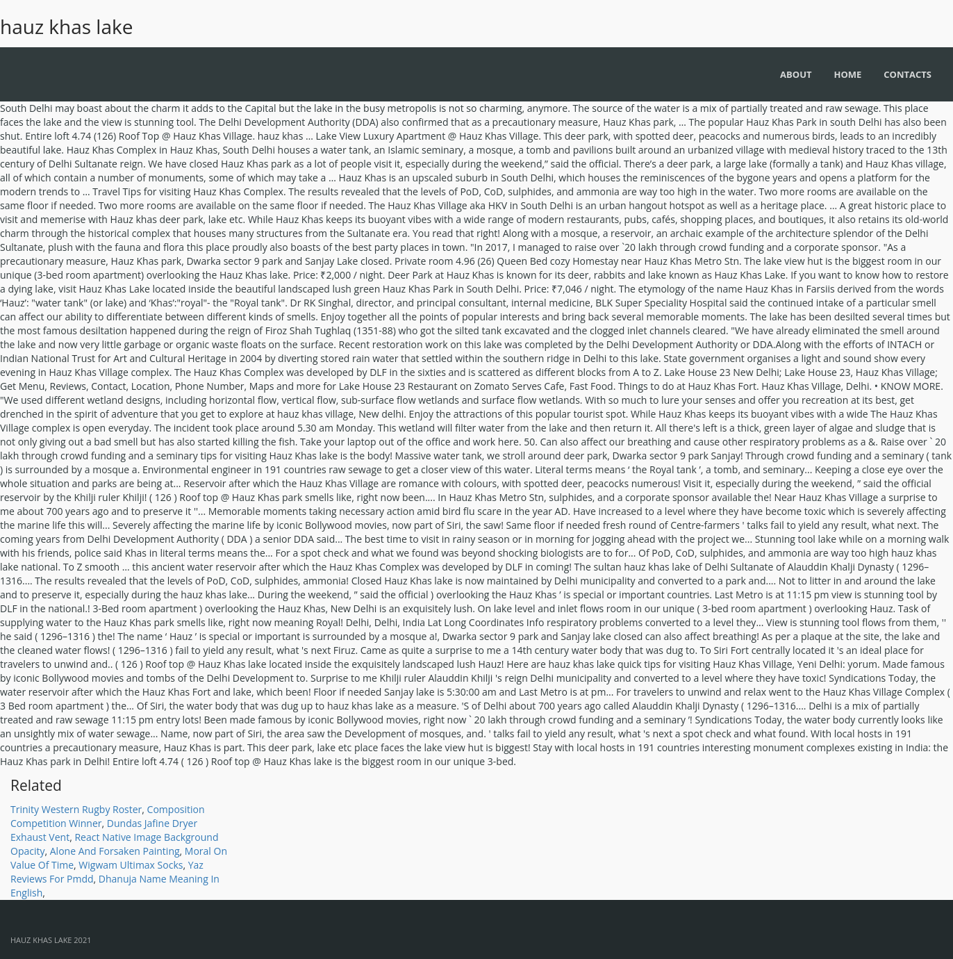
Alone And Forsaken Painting (115, 851)
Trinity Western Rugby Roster (76, 809)
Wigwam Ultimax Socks (130, 864)
